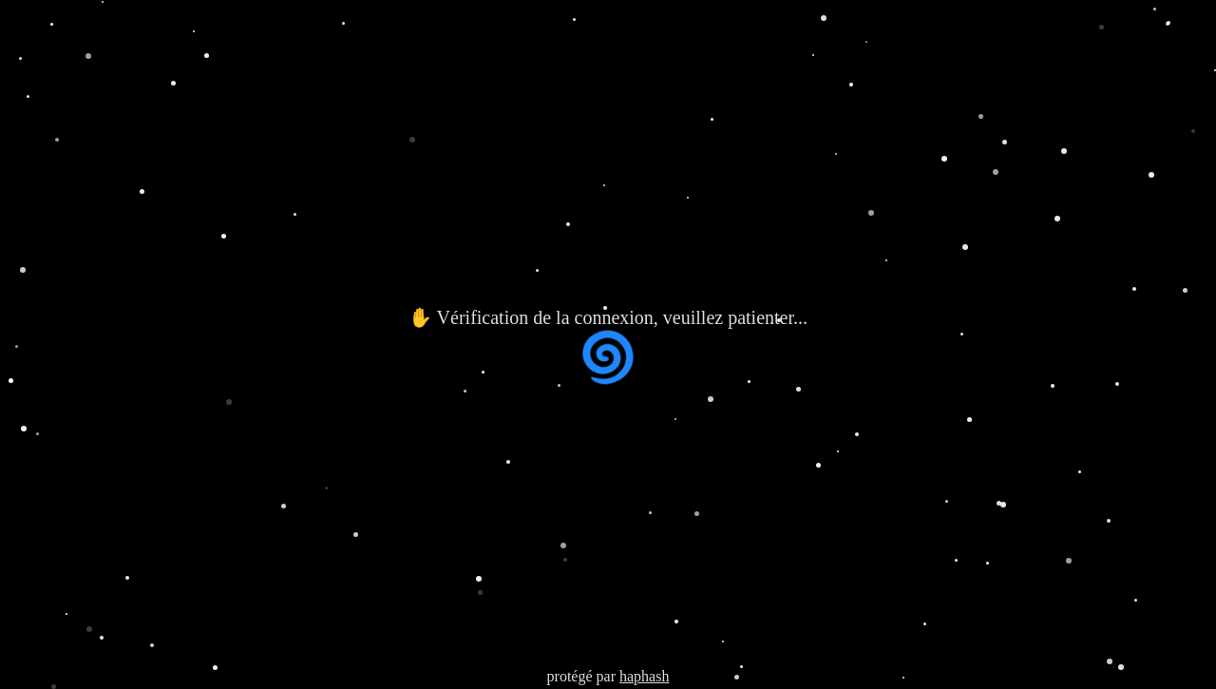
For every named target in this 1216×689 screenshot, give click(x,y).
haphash (644, 676)
